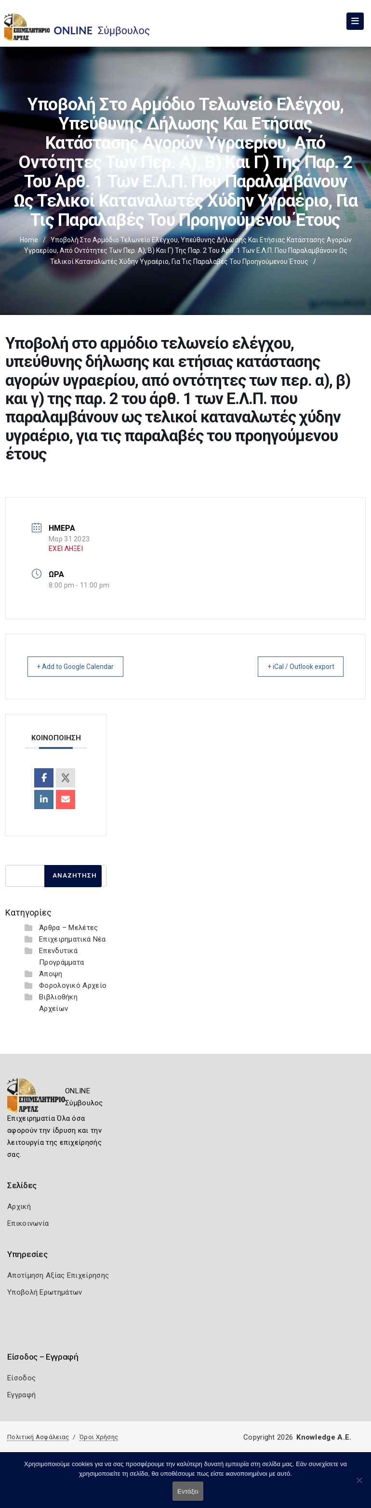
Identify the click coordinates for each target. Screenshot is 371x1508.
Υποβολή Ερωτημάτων (44, 1292)
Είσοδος (21, 1378)
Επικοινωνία (28, 1223)
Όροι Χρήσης (99, 1437)
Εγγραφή (21, 1394)
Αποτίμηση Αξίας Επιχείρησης (58, 1275)
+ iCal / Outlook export (294, 666)
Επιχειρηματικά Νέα (72, 939)
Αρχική (19, 1206)
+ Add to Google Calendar (82, 666)
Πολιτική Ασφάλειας (38, 1437)
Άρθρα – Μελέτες (68, 927)
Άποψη (51, 974)
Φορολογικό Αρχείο (72, 985)
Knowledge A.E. (323, 1437)
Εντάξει (188, 1491)
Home (29, 240)
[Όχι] (359, 1485)
